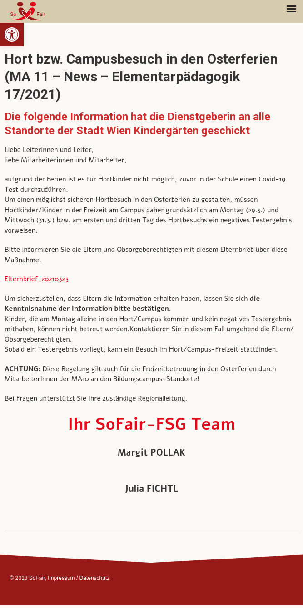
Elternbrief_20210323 (37, 279)
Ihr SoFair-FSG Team (151, 424)
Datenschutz (94, 578)
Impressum (61, 578)
